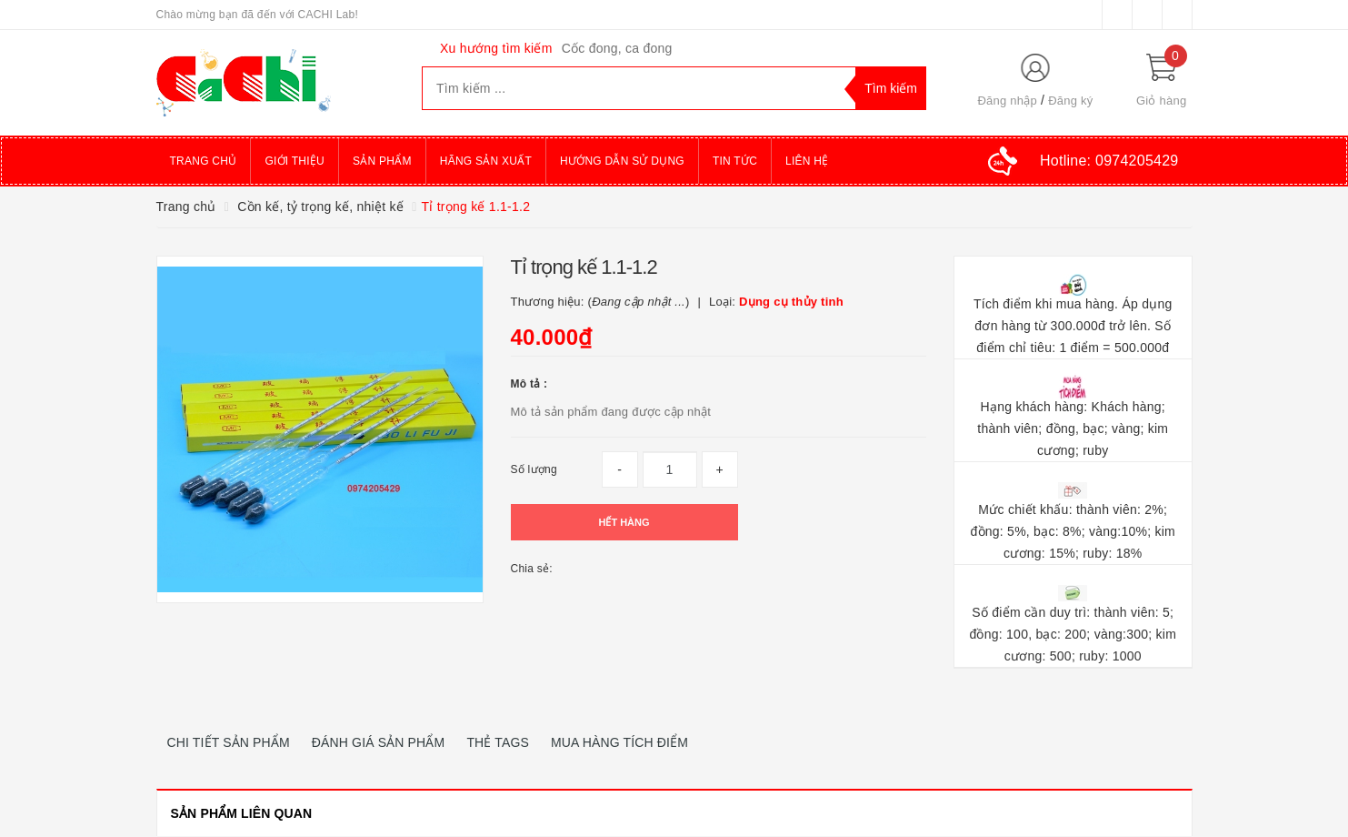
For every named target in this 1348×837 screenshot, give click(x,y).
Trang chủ (203, 161)
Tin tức (735, 161)
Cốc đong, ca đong (617, 48)
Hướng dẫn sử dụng (622, 161)
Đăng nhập (1007, 100)
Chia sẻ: (532, 568)
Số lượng (534, 469)
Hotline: (1109, 160)
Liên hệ (806, 161)
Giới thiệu (295, 161)
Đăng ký (1070, 100)
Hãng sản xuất (486, 161)
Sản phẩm (382, 161)
